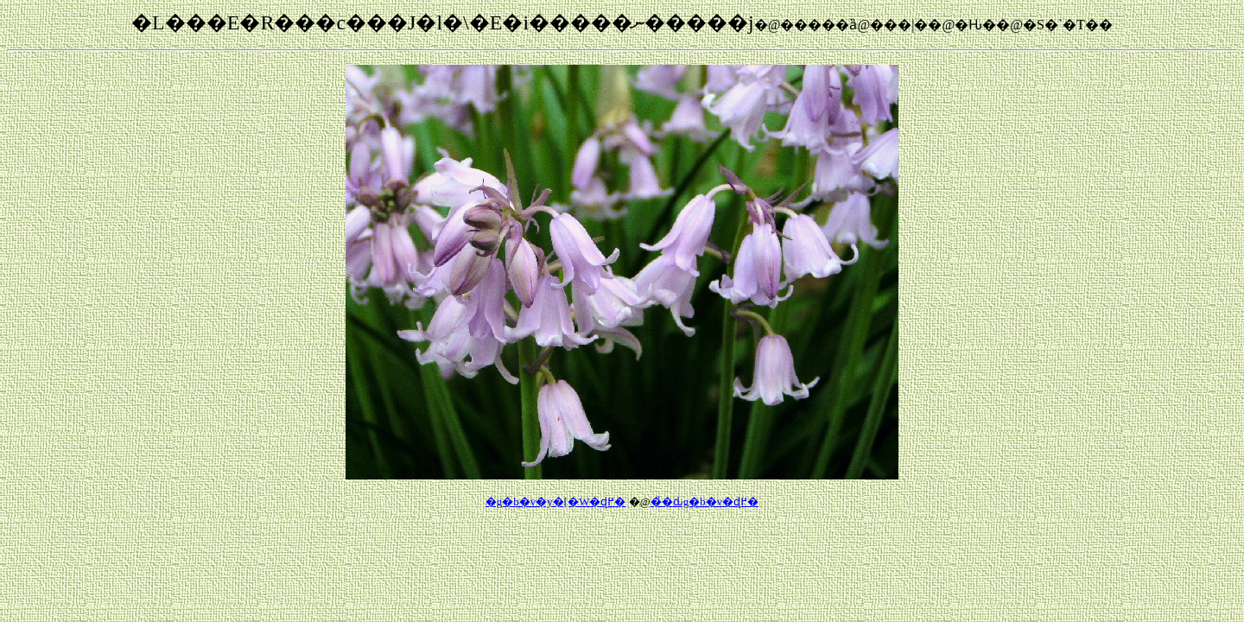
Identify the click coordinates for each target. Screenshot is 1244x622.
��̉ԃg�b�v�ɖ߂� (705, 501)
